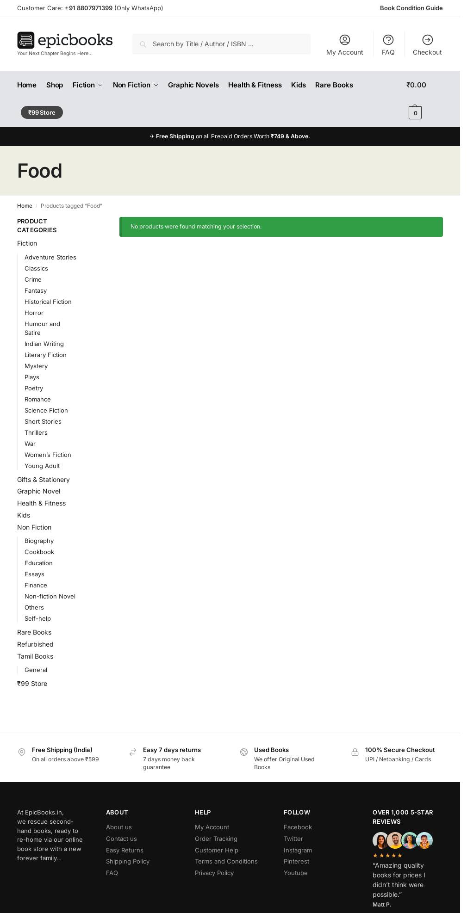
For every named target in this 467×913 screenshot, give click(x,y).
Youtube (296, 872)
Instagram (298, 850)
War (30, 443)
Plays (32, 377)
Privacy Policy (214, 872)
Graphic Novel (38, 491)
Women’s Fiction (48, 454)
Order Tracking (216, 838)
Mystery (36, 366)
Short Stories (43, 421)
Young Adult (42, 465)
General (36, 669)
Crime (33, 279)
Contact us (121, 838)
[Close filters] (92, 221)
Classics (36, 268)
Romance (38, 399)
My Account (344, 44)
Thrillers (36, 432)
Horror (34, 312)
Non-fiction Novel (50, 596)
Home (24, 206)
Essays (34, 574)
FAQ (388, 44)
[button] (424, 99)
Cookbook (39, 551)
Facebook (298, 827)
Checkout (427, 44)
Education (39, 563)
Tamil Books (35, 656)
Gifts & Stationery (43, 479)
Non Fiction (34, 527)
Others (34, 607)
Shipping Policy (127, 861)
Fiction (27, 243)
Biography (39, 540)
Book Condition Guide (411, 8)
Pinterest (296, 861)
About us (119, 827)
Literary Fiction (46, 354)
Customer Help (216, 850)
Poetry (34, 388)
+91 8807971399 (88, 8)
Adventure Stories (50, 257)
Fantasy (36, 290)
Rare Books (34, 632)
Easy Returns (124, 850)
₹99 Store (32, 683)
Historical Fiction (48, 301)
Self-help (38, 618)
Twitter (293, 838)
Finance (36, 585)
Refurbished (35, 644)
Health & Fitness (41, 503)
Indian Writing (44, 343)
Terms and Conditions (226, 861)
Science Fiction (46, 410)
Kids (23, 515)
